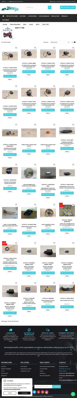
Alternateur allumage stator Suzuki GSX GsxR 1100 (10, 71)
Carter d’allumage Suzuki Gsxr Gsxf (10, 182)
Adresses (42, 373)
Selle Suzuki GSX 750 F (67, 300)
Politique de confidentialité (12, 389)
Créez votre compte (70, 1)
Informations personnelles (47, 366)
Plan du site (4, 373)
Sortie (10, 393)
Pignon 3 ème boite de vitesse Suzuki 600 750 (10, 262)
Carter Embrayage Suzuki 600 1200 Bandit (29, 185)
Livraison (3, 366)
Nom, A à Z (60, 42)
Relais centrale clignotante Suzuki (28, 302)
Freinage (64, 16)
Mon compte (44, 362)
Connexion (59, 1)
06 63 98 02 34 (19, 1)
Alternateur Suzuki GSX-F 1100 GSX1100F (10, 148)
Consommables (44, 16)
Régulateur (55, 16)
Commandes (43, 369)
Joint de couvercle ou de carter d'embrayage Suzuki (67, 225)
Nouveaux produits (26, 369)
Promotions (24, 366)
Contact (3, 1)
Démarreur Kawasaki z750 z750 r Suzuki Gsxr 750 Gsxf (48, 189)
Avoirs (41, 371)
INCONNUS (5, 20)
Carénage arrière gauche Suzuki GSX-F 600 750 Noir (67, 143)
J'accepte (24, 393)
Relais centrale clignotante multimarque (29, 268)
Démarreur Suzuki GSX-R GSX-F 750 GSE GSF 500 (67, 187)
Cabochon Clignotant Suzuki (29, 145)
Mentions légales (6, 369)
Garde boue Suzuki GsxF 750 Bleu (29, 227)
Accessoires (32, 16)
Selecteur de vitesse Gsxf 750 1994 (48, 301)
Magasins (4, 375)
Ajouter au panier (9, 76)
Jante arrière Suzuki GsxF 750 (48, 225)
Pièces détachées (12, 16)
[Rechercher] (38, 7)
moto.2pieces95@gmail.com (68, 380)
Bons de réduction (45, 375)
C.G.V (2, 371)
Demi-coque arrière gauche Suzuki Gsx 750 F (10, 225)
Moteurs (23, 16)
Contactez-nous (25, 371)
